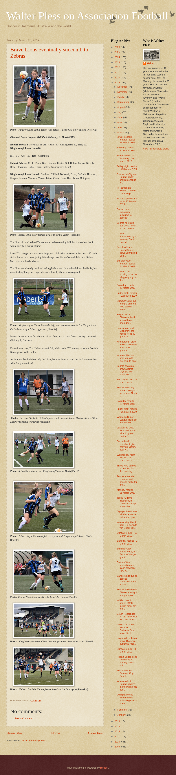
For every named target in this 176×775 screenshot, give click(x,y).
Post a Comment (23, 718)
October (121, 97)
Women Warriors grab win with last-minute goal (126, 358)
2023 (117, 62)
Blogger (104, 767)
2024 (117, 57)
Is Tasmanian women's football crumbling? (127, 190)
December (123, 86)
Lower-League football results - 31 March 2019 (126, 140)
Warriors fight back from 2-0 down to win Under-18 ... (127, 525)
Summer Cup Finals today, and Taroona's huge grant (127, 552)
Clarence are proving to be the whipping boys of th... (127, 275)
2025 (117, 52)
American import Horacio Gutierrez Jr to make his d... (126, 628)
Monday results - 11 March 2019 (126, 491)
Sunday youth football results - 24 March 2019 (126, 263)
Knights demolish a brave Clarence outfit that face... (127, 641)
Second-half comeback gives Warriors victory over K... (126, 445)
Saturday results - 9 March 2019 (127, 542)
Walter (150, 63)
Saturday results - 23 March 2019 (126, 286)
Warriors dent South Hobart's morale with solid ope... (127, 685)
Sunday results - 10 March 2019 (127, 534)
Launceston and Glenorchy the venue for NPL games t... (126, 332)
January (121, 714)
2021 (117, 72)
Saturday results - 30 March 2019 (126, 149)
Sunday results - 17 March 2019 (127, 381)
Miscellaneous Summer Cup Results (125, 673)
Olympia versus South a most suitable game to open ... (127, 698)
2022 (117, 67)
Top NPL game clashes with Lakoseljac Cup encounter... (126, 502)
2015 (117, 726)
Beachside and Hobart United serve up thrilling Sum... (127, 251)
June (120, 117)
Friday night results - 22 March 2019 (127, 294)
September (123, 102)
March (120, 132)
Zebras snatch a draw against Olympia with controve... (125, 370)
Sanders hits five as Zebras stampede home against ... (127, 580)
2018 (117, 721)
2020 (117, 77)
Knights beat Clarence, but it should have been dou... (126, 318)
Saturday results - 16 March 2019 (126, 402)
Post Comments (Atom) (33, 740)
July (119, 112)
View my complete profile (156, 148)
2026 (117, 47)
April (120, 127)
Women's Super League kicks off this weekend (127, 420)
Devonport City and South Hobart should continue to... (127, 178)
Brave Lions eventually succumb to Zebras (124, 213)
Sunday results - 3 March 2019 (126, 650)
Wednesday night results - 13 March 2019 (126, 457)
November (123, 92)
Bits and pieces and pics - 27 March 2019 (127, 201)
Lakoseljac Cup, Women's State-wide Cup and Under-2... (126, 431)
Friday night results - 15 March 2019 (127, 410)
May (119, 122)
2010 (117, 741)
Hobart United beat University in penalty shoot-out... (127, 661)
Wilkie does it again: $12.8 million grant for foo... (126, 604)
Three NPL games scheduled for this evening (126, 468)
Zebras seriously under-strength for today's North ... (127, 391)
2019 (117, 82)
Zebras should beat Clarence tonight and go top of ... (127, 592)
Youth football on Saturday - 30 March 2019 (125, 158)
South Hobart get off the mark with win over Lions (127, 616)
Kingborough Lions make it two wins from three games (127, 346)
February (122, 709)
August (121, 107)
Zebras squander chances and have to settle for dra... (127, 480)
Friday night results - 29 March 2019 (127, 167)
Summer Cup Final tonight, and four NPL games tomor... (127, 305)
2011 (117, 736)
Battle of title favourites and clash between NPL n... (126, 566)
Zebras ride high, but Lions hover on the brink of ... (127, 225)
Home (55, 733)
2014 (117, 731)
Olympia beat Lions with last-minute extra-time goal (127, 514)
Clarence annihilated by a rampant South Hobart (126, 237)
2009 (117, 746)
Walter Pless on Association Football (87, 16)
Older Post (96, 733)
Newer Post (14, 733)
